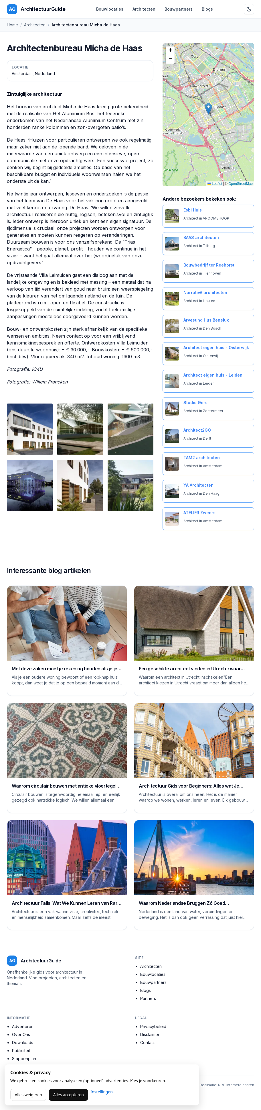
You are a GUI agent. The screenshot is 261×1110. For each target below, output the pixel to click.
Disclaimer (149, 1034)
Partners (148, 998)
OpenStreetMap (240, 184)
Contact (147, 1042)
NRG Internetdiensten (236, 1085)
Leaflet (214, 184)
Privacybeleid (153, 1026)
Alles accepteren (68, 1094)
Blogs (207, 9)
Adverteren (22, 1026)
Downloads (22, 1042)
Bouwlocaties (109, 9)
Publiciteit (21, 1050)
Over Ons (21, 1034)
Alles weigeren (28, 1094)
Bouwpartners (179, 9)
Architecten (144, 9)
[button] (208, 109)
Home (12, 24)
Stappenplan (24, 1058)
